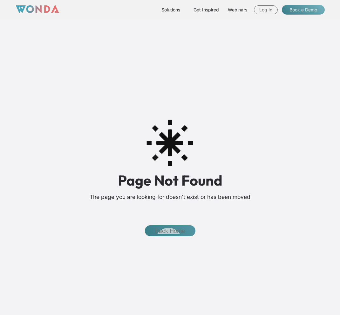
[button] (171, 10)
